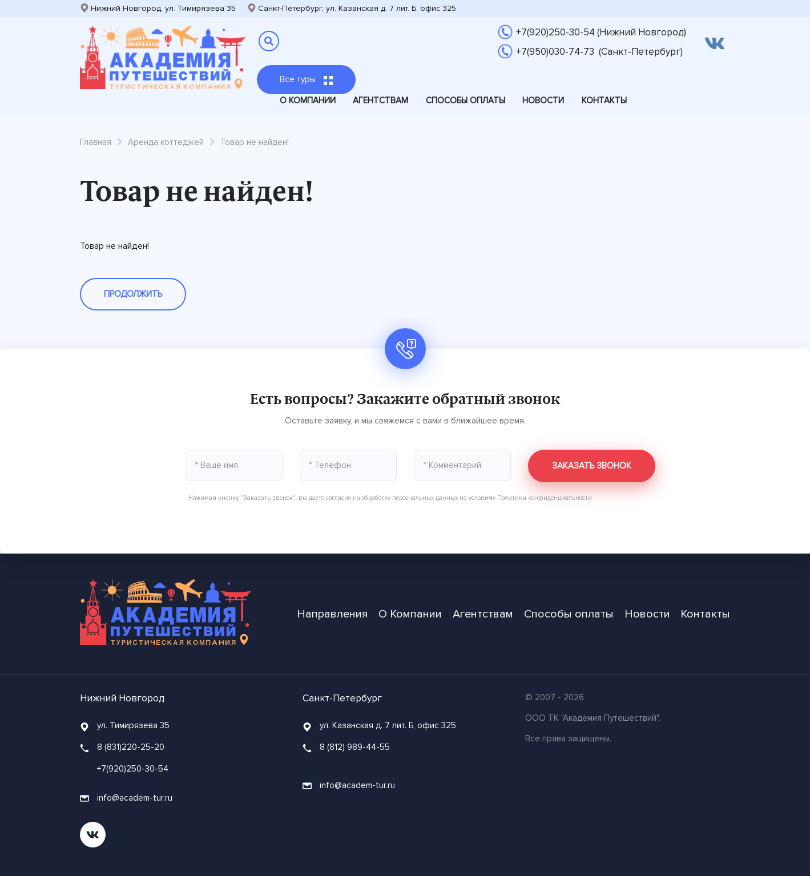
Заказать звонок (591, 466)
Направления (332, 614)
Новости (543, 100)
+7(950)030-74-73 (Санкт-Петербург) (599, 52)
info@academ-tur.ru (126, 798)
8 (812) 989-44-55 (355, 747)
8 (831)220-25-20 (130, 747)
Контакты (604, 100)
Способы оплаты (465, 100)
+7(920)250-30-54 (132, 769)
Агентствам (380, 100)
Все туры (306, 79)
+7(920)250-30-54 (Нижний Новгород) (601, 32)
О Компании (308, 100)
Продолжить (133, 294)
